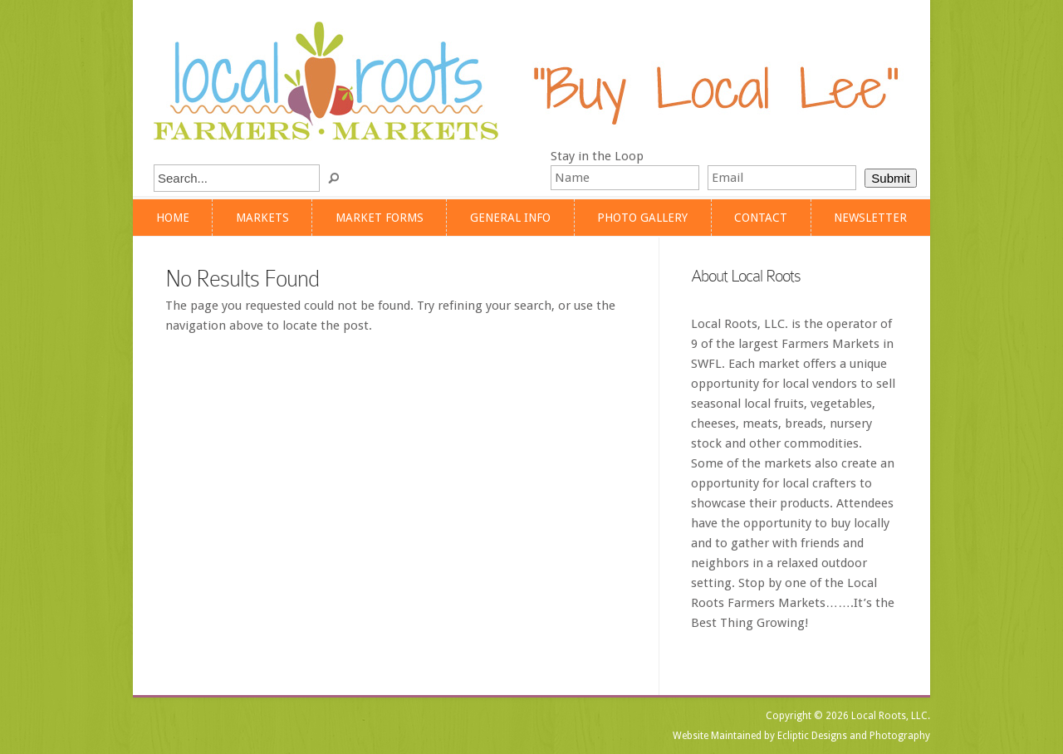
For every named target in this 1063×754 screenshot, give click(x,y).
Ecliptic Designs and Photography (853, 736)
